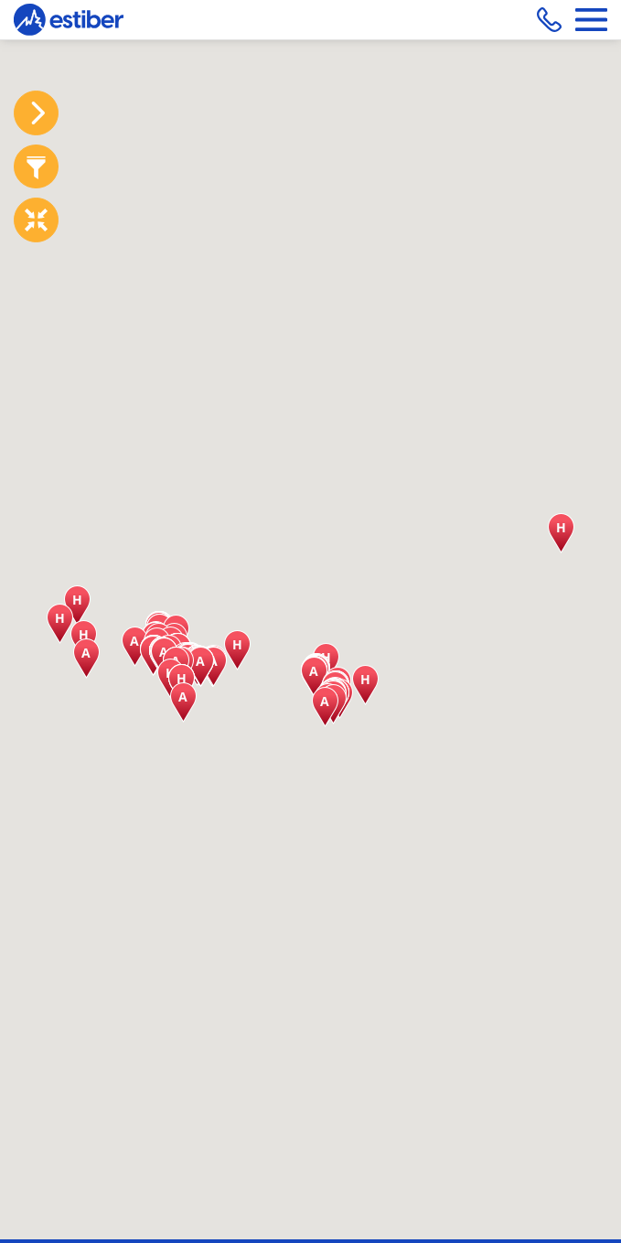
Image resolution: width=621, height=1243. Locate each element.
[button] (237, 650)
